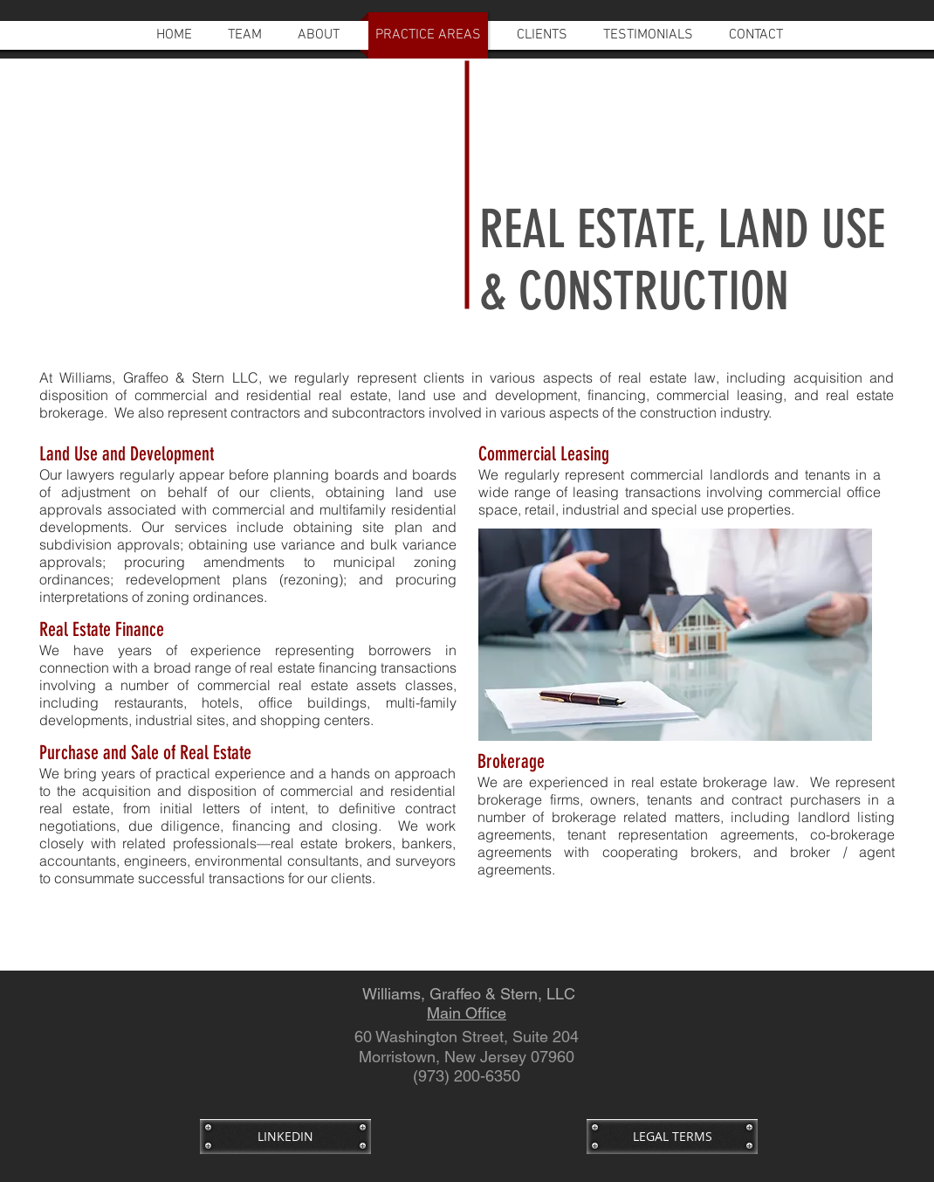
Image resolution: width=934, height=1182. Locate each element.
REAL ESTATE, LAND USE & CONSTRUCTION (682, 260)
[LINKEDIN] (285, 1136)
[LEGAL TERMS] (672, 1136)
